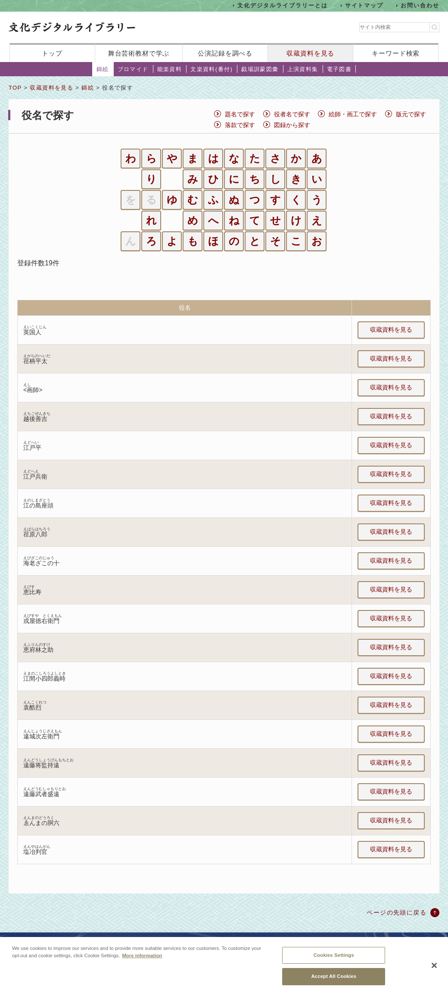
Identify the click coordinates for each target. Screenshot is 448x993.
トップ (52, 53)
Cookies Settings (334, 960)
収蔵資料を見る (310, 53)
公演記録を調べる (225, 53)
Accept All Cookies (333, 982)
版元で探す (411, 114)
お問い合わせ (420, 5)
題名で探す (240, 114)
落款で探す (240, 124)
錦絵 (102, 69)
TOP (15, 87)
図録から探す (292, 124)
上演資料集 (302, 69)
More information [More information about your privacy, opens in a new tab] (142, 961)
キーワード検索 (396, 53)
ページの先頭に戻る (396, 912)
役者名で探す (292, 114)
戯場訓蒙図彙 (259, 69)
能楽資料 (169, 69)
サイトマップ (364, 5)
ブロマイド (133, 69)
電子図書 (339, 69)
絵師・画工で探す (353, 114)
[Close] (434, 971)
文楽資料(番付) (211, 69)
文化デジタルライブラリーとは (282, 5)
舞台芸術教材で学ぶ (139, 53)
